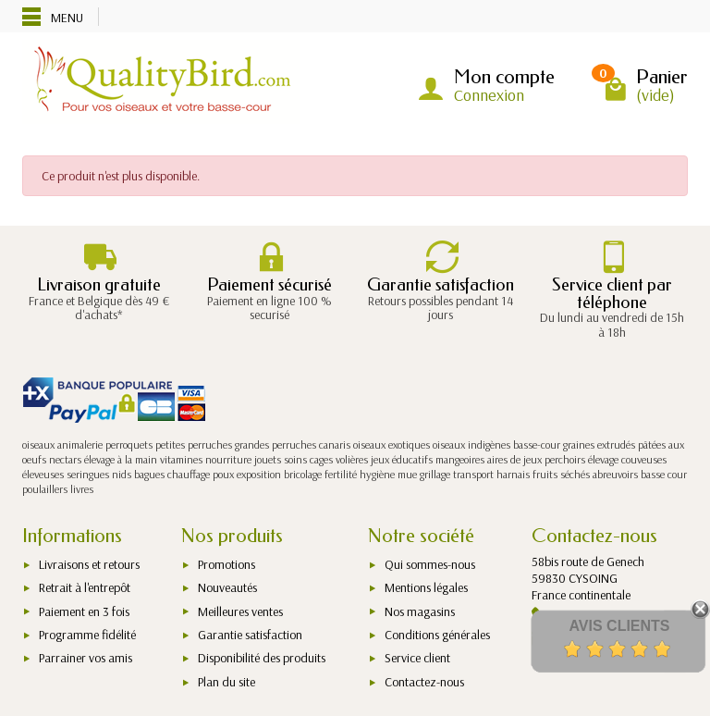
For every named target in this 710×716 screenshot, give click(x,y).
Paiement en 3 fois (84, 611)
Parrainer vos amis (85, 657)
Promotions (226, 564)
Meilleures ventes (240, 611)
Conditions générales (437, 634)
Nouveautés (227, 587)
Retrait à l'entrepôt (84, 587)
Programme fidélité (87, 634)
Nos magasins (420, 611)
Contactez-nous (424, 681)
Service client (417, 657)
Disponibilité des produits (261, 657)
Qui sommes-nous (430, 564)
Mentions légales (426, 587)
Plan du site (226, 681)
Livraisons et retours (89, 564)
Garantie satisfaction (250, 634)
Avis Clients (619, 626)
